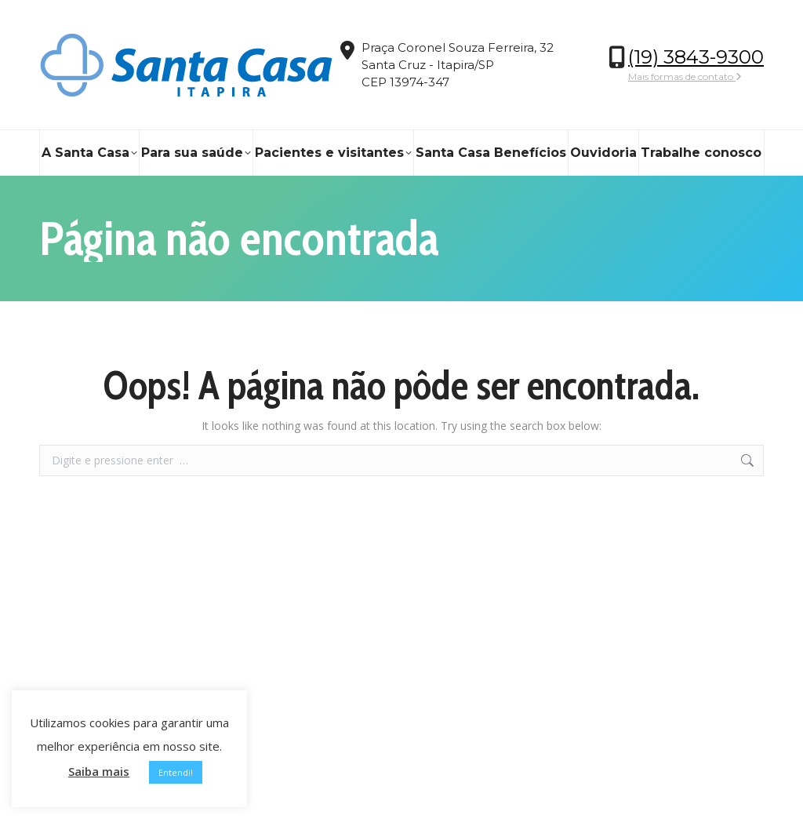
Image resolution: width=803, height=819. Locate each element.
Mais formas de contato (685, 76)
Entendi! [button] (175, 772)
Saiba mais (98, 771)
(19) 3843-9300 (696, 57)
